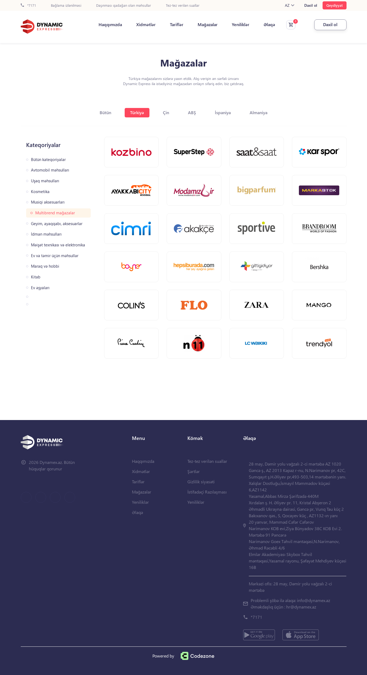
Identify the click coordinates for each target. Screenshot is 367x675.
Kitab (35, 276)
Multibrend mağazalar (55, 212)
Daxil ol (310, 5)
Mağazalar (208, 24)
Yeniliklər (240, 24)
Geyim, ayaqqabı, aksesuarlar (56, 223)
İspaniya (223, 112)
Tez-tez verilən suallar (183, 6)
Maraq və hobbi (45, 266)
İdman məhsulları (46, 234)
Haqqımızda (110, 24)
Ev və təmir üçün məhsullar (54, 255)
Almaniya (258, 112)
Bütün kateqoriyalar (48, 159)
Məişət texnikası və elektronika (58, 244)
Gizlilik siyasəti (201, 481)
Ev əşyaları (40, 287)
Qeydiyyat (334, 5)
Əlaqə (269, 24)
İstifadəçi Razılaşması (207, 492)
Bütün (105, 112)
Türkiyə (137, 112)
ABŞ (192, 112)
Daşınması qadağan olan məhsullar (123, 6)
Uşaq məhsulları (45, 180)
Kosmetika (40, 191)
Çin (166, 112)
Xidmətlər (146, 24)
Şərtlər (193, 471)
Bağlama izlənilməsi (66, 6)
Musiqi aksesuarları (48, 202)
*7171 (28, 6)
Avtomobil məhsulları (50, 170)
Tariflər (176, 24)
